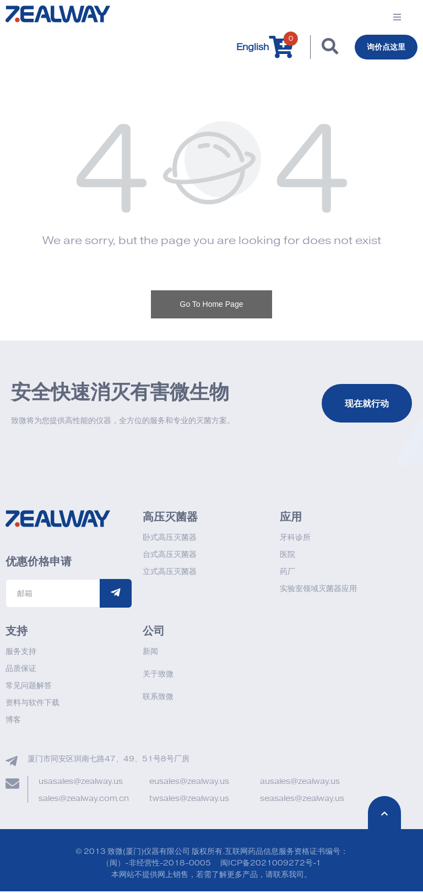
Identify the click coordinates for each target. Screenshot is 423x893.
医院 (287, 556)
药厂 (287, 573)
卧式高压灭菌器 (170, 539)
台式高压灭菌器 (170, 556)
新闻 (150, 653)
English (247, 48)
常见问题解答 (29, 687)
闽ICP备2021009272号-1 (270, 864)
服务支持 (21, 653)
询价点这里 (383, 48)
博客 (13, 721)
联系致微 (158, 698)
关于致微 (158, 675)
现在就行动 (367, 405)
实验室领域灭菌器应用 (318, 590)
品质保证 (21, 670)
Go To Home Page (211, 305)
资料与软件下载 (32, 704)
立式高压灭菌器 (170, 573)
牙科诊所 (295, 539)
